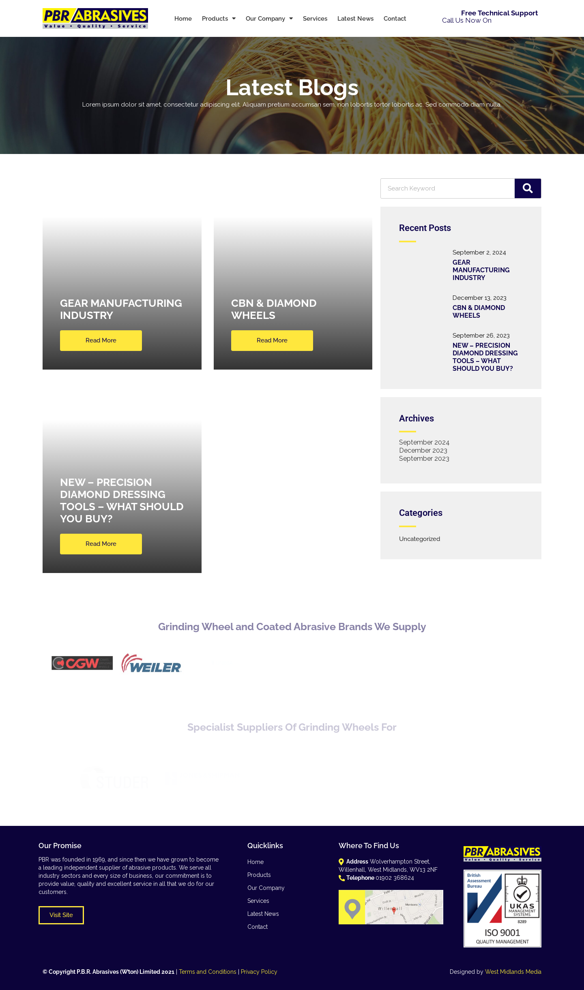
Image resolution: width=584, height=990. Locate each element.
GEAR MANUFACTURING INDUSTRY (481, 270)
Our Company (269, 19)
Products (219, 19)
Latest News (355, 18)
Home (183, 18)
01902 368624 (515, 20)
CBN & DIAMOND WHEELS (479, 311)
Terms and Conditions (207, 972)
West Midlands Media (513, 972)
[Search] (528, 188)
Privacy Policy (259, 972)
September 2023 (424, 458)
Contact (395, 18)
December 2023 (423, 450)
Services (315, 18)
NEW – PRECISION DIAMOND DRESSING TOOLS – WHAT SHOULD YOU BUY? (485, 357)
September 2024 (424, 442)
